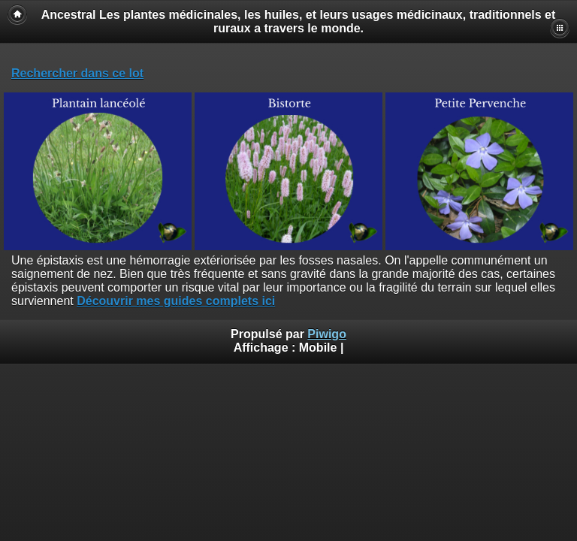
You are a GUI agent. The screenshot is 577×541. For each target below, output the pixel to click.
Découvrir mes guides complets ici (176, 301)
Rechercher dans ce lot (77, 73)
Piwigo (326, 334)
